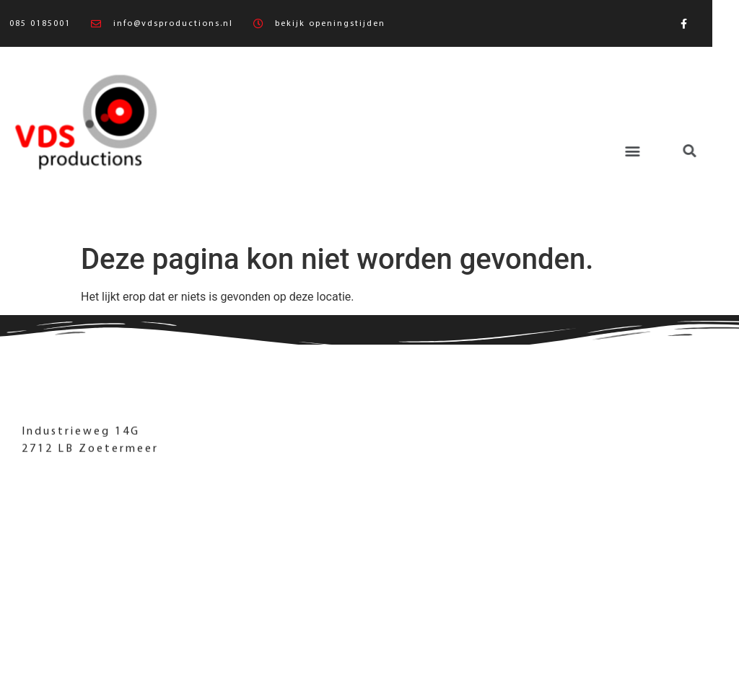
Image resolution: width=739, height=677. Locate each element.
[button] (560, 151)
